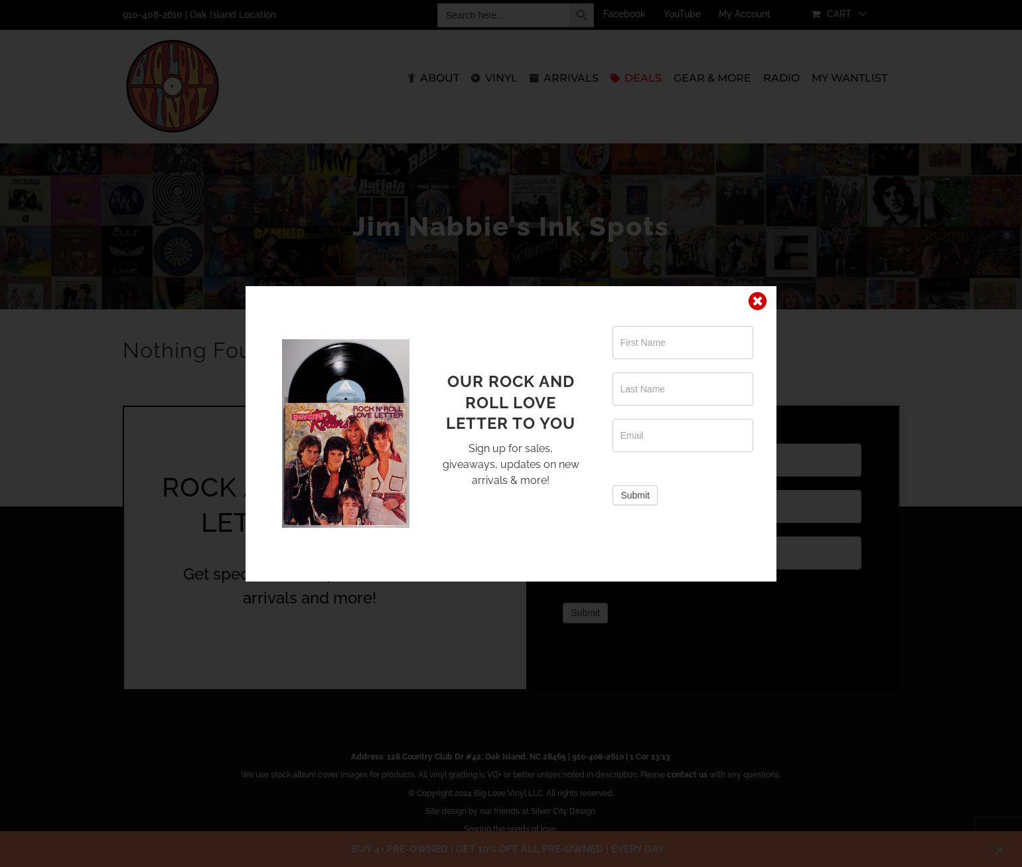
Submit (635, 495)
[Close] (758, 301)
